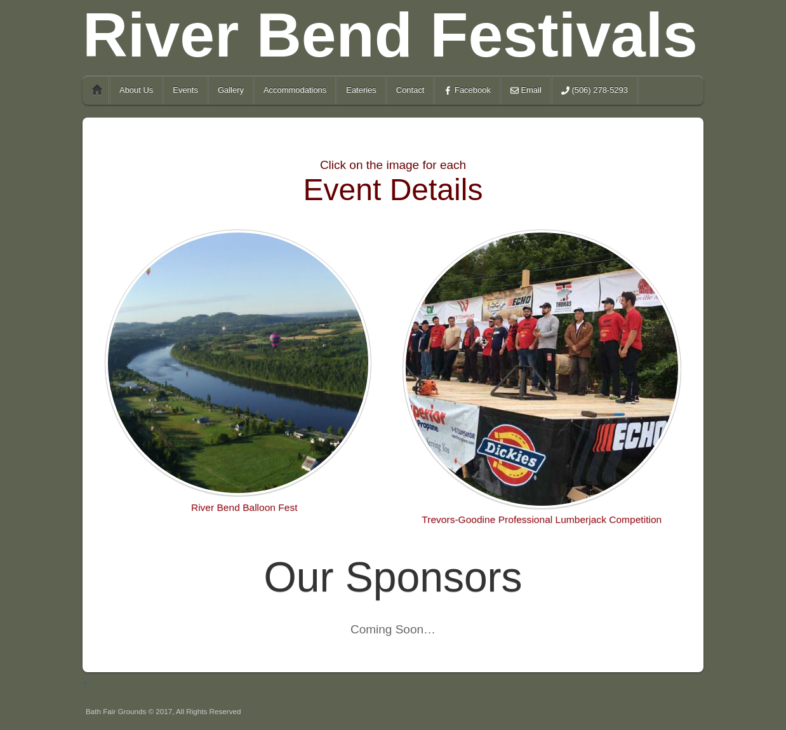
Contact (410, 90)
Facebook (467, 90)
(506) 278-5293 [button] (594, 90)
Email (526, 90)
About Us (136, 90)
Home (97, 90)
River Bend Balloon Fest (244, 507)
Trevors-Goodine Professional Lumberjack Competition (542, 519)
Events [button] (185, 90)
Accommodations (294, 90)
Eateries (361, 90)
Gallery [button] (231, 90)
